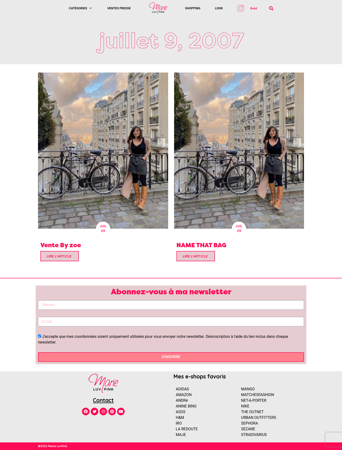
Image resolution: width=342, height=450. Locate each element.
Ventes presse (119, 8)
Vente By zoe (60, 245)
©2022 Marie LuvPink (52, 446)
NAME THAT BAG (201, 245)
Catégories (80, 8)
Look (219, 8)
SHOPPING (192, 8)
